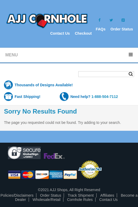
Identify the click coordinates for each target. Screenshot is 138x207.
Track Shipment (81, 195)
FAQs (101, 29)
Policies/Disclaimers (17, 195)
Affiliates (107, 195)
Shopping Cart (25, 74)
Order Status (121, 29)
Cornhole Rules (80, 199)
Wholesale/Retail (47, 199)
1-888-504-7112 (105, 96)
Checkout (83, 33)
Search (130, 74)
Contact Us (60, 33)
